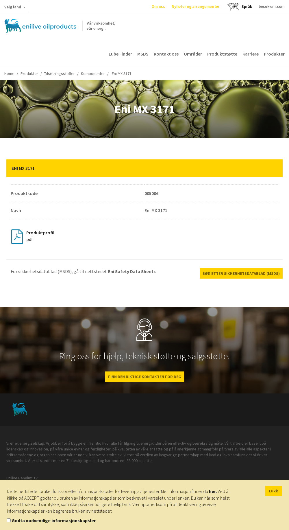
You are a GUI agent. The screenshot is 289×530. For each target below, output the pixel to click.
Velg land (14, 8)
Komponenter (93, 73)
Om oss (158, 6)
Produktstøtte (222, 54)
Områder (193, 54)
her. (213, 491)
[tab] (144, 168)
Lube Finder (120, 54)
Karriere (250, 54)
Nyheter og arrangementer (195, 6)
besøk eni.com (272, 6)
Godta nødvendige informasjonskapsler (54, 520)
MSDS (143, 54)
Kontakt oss (166, 54)
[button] (274, 168)
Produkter (274, 54)
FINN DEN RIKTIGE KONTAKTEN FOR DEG (144, 376)
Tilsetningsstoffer (59, 73)
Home (9, 73)
